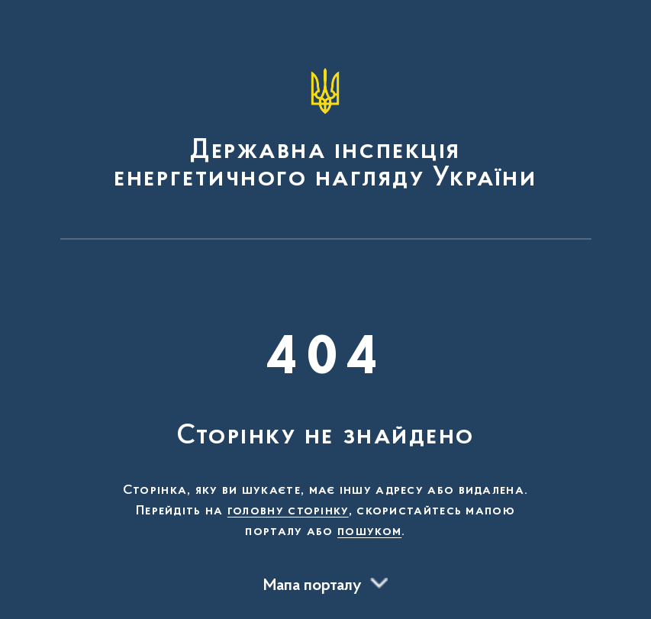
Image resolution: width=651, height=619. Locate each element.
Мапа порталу (312, 586)
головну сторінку (288, 511)
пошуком (369, 532)
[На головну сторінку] (326, 126)
